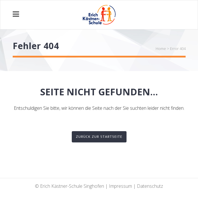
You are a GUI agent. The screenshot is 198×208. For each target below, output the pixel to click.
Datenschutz (150, 186)
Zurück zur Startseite (99, 137)
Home (161, 48)
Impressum (120, 186)
